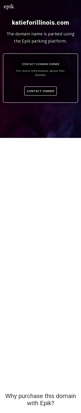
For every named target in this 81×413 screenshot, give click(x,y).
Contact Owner (40, 91)
